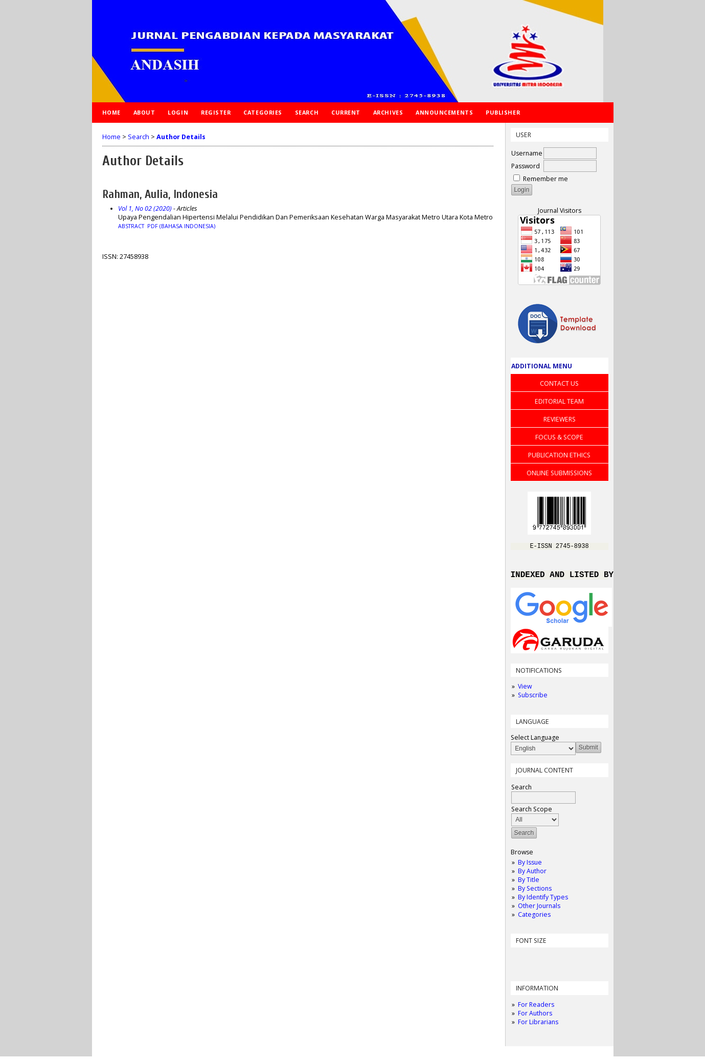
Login (178, 112)
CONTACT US (559, 383)
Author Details (181, 136)
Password (525, 166)
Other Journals (539, 909)
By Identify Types (543, 900)
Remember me (545, 178)
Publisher (503, 112)
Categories (534, 918)
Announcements (444, 112)
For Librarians (538, 1025)
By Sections (535, 892)
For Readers (536, 1008)
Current (345, 112)
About (144, 112)
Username (526, 153)
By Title (528, 883)
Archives (388, 112)
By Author (532, 874)
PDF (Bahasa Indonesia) (181, 226)
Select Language (535, 741)
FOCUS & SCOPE (559, 437)
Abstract (131, 226)
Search (307, 112)
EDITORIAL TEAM (559, 401)
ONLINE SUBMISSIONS (559, 473)
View (525, 690)
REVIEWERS (559, 419)
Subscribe (533, 698)
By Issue (530, 866)
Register (216, 112)
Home (111, 112)
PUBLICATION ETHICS (559, 455)
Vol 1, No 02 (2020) (145, 208)
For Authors (535, 1016)
